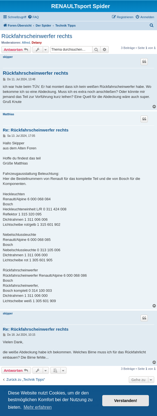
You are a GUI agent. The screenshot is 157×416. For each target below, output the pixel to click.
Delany (37, 42)
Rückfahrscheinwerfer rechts (36, 36)
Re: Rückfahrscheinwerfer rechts (35, 130)
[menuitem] (33, 17)
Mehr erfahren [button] (37, 407)
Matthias (8, 114)
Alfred (26, 42)
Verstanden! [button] (125, 400)
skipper (8, 56)
